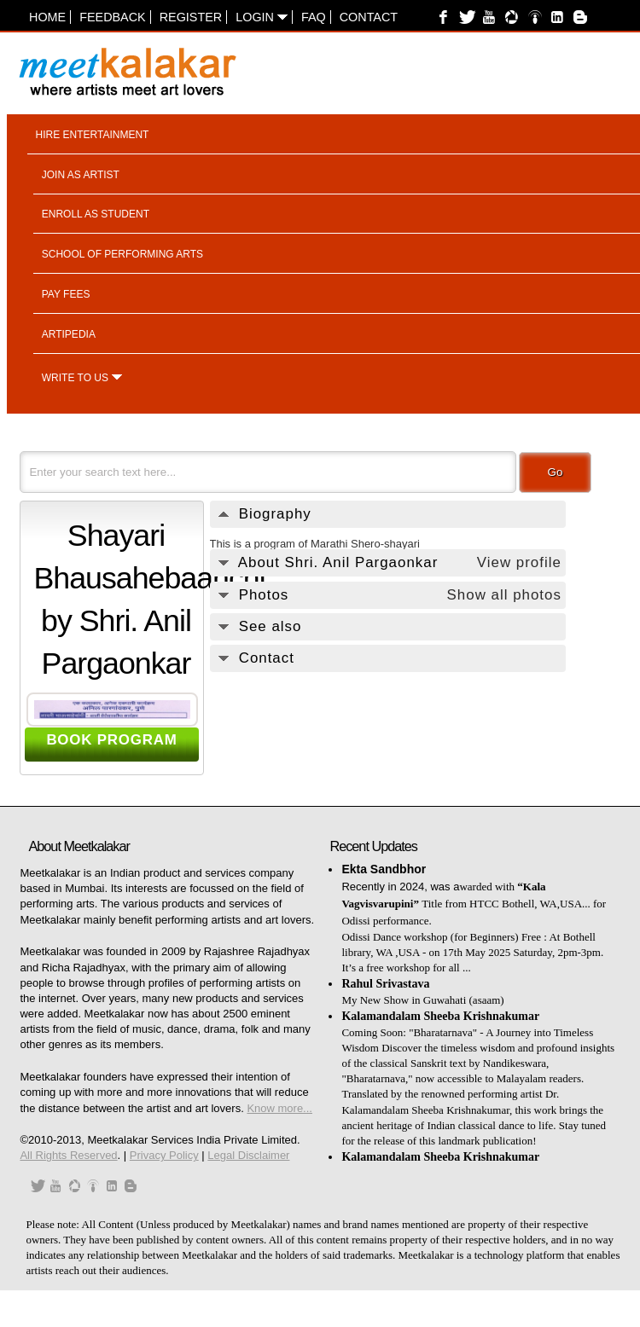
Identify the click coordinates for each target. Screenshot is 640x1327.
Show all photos (504, 595)
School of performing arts (122, 254)
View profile (519, 562)
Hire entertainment (92, 135)
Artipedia (69, 334)
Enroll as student (95, 214)
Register (191, 17)
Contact (369, 17)
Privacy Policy (164, 1155)
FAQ (313, 17)
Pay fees (66, 294)
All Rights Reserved (68, 1155)
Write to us (75, 378)
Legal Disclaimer (248, 1155)
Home (47, 17)
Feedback (112, 17)
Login (262, 17)
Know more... (279, 1108)
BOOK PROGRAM (111, 740)
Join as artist (80, 175)
